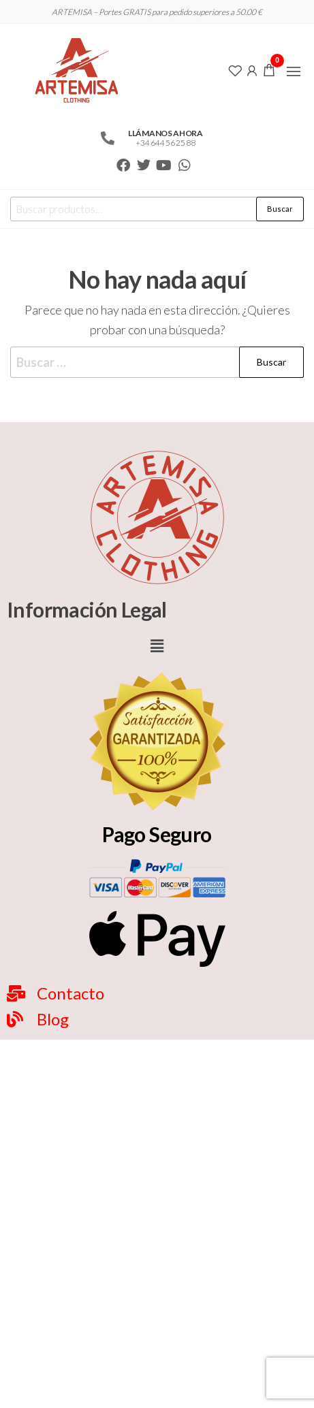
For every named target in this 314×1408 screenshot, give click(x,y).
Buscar (280, 208)
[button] (293, 71)
